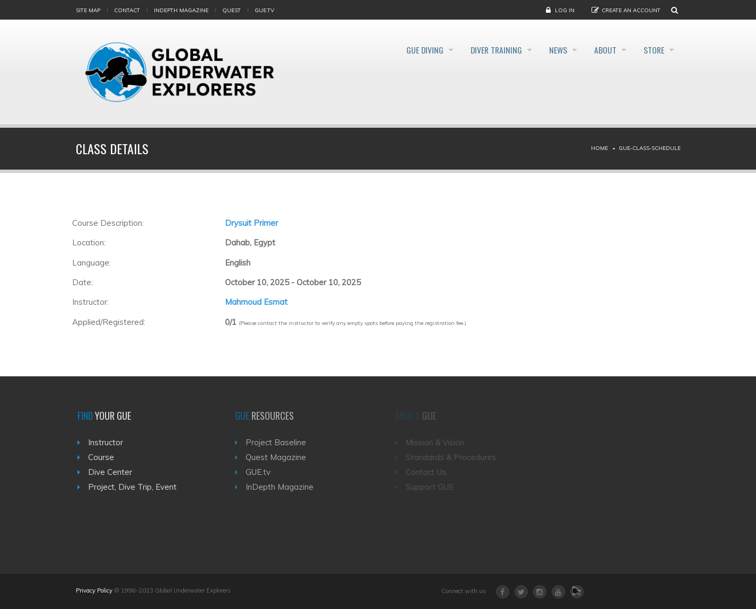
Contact (127, 10)
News (546, 49)
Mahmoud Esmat (256, 302)
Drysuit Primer (251, 223)
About (599, 49)
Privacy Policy (94, 590)
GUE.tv (263, 472)
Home (599, 148)
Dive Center (113, 472)
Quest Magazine (281, 457)
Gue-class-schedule (650, 148)
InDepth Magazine (181, 10)
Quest (231, 10)
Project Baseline (281, 442)
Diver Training (478, 49)
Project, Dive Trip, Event (135, 487)
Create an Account (631, 10)
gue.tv (264, 10)
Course (104, 457)
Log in (565, 10)
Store (653, 49)
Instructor (108, 442)
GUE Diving (401, 49)
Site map (88, 10)
